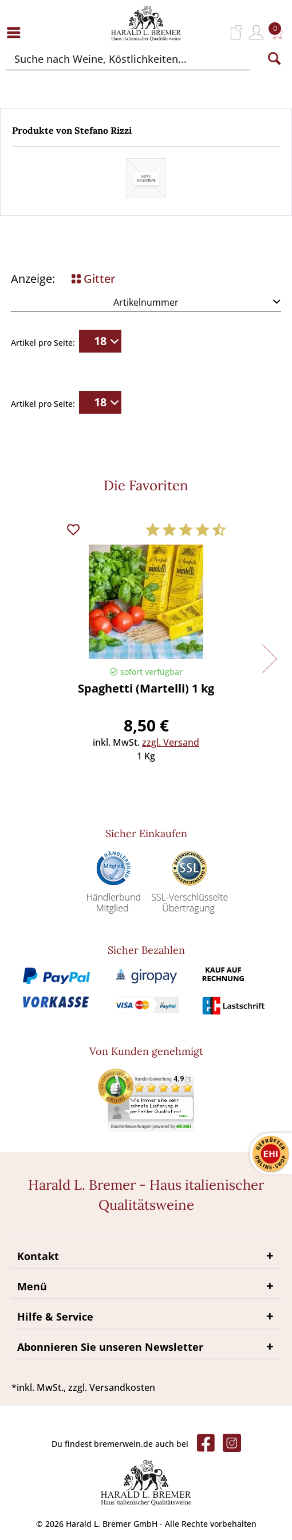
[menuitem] (16, 32)
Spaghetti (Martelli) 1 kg (146, 689)
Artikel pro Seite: (43, 342)
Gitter (93, 278)
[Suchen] (274, 58)
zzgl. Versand (170, 742)
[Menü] (16, 32)
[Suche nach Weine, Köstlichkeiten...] (128, 58)
